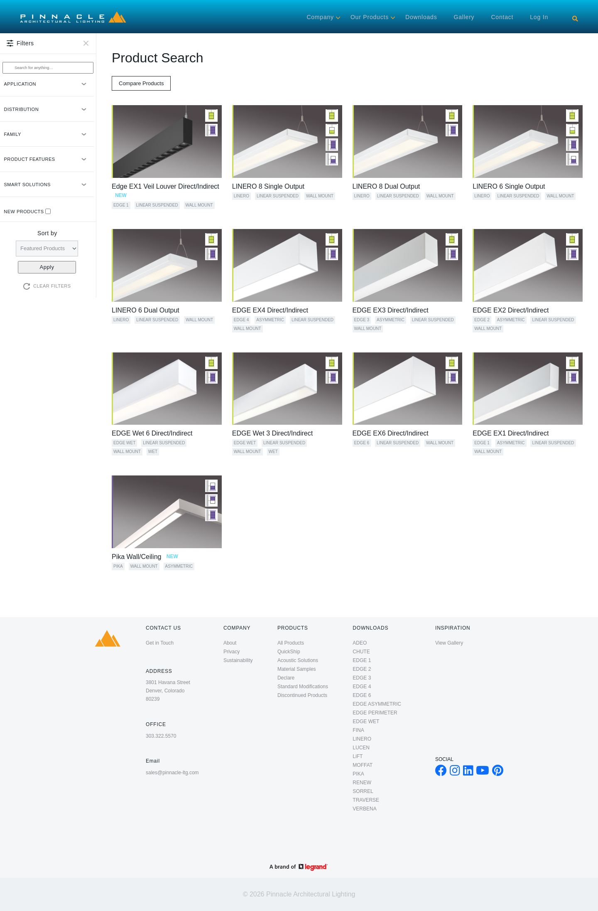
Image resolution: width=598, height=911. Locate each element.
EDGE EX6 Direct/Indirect (391, 433)
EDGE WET (124, 443)
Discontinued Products (302, 695)
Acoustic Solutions (297, 660)
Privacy (231, 652)
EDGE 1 (121, 205)
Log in (539, 17)
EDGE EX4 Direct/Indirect (270, 310)
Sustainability (238, 660)
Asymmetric (270, 320)
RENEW (362, 782)
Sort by (47, 233)
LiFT (358, 756)
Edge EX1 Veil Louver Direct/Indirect (165, 190)
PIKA (118, 566)
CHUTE (361, 652)
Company (320, 17)
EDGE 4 (241, 320)
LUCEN (361, 748)
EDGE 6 (362, 443)
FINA (358, 730)
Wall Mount (199, 205)
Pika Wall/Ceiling (145, 556)
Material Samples (296, 669)
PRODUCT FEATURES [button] (47, 163)
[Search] (575, 18)
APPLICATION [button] (47, 87)
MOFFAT (363, 765)
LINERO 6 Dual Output (145, 310)
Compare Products (141, 83)
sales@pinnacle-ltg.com (172, 773)
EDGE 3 (362, 320)
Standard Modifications (302, 686)
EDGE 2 (482, 320)
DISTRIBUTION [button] (47, 113)
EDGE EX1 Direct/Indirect (511, 433)
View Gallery (449, 643)
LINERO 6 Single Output (509, 186)
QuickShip (288, 652)
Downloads (421, 17)
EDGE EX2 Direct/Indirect (511, 310)
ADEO (360, 643)
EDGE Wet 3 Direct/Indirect (272, 433)
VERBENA (364, 809)
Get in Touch (160, 643)
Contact (502, 17)
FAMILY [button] (47, 138)
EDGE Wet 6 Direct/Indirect (152, 433)
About (229, 643)
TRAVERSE (366, 800)
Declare (285, 678)
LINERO (241, 196)
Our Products (369, 17)
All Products (290, 643)
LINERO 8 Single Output (268, 186)
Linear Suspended (157, 205)
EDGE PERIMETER (375, 713)
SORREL (363, 791)
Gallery (463, 17)
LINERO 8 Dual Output (386, 186)
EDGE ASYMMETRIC (377, 704)
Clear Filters (52, 285)
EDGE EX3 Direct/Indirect (391, 310)
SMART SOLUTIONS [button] (47, 188)
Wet (152, 451)
